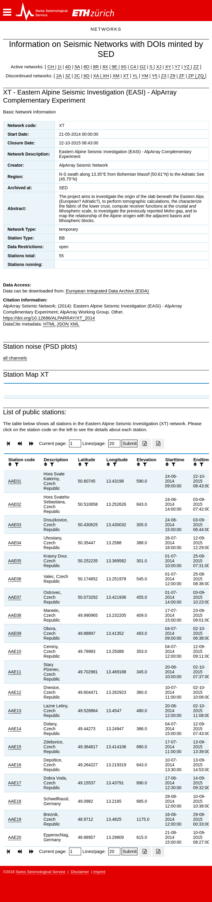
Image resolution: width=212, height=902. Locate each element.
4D (68, 66)
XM (115, 75)
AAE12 (14, 692)
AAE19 (14, 819)
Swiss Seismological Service (40, 872)
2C (77, 75)
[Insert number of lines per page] (114, 443)
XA (96, 75)
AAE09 (14, 633)
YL (135, 75)
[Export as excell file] (145, 444)
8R (96, 66)
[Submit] (130, 443)
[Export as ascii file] (158, 444)
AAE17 (14, 782)
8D (86, 66)
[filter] (16, 464)
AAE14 (14, 728)
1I (60, 66)
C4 (133, 66)
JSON (63, 323)
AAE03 (14, 524)
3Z (68, 75)
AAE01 (14, 481)
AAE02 (14, 504)
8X (105, 66)
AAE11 (14, 671)
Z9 (172, 75)
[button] (7, 12)
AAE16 (14, 764)
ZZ (196, 66)
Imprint (99, 872)
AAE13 (14, 710)
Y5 (154, 75)
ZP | (191, 75)
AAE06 (14, 578)
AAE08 (14, 615)
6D (86, 75)
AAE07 (14, 597)
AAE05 (14, 560)
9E (114, 66)
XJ (159, 66)
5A (77, 66)
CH (51, 66)
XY (168, 66)
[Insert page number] (75, 443)
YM (144, 75)
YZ (187, 66)
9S (123, 66)
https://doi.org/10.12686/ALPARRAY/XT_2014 (49, 317)
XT (126, 75)
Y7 (177, 66)
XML (74, 323)
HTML (49, 323)
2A (59, 75)
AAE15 (14, 746)
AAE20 (14, 837)
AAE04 (14, 542)
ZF (181, 75)
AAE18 (14, 801)
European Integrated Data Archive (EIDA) (107, 290)
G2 (143, 66)
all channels (15, 357)
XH (105, 75)
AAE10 (14, 651)
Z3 (163, 75)
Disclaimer (80, 872)
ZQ (200, 75)
